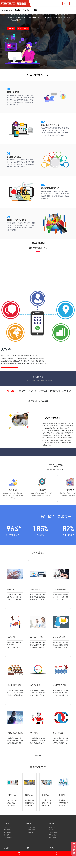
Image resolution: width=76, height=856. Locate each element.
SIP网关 (15, 826)
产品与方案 (7, 10)
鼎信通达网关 (8, 830)
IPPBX (51, 833)
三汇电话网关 (8, 841)
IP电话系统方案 (53, 838)
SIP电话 (37, 826)
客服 (19, 853)
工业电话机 (29, 836)
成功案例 (18, 10)
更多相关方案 (38, 769)
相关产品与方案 (23, 29)
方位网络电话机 (30, 830)
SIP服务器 (52, 830)
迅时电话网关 (8, 833)
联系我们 (66, 3)
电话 (57, 853)
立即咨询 (11, 29)
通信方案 (60, 826)
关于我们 (27, 10)
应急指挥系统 (53, 843)
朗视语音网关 (8, 843)
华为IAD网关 (7, 836)
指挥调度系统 (53, 841)
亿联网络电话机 (30, 833)
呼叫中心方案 (53, 836)
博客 (37, 10)
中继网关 (6, 838)
